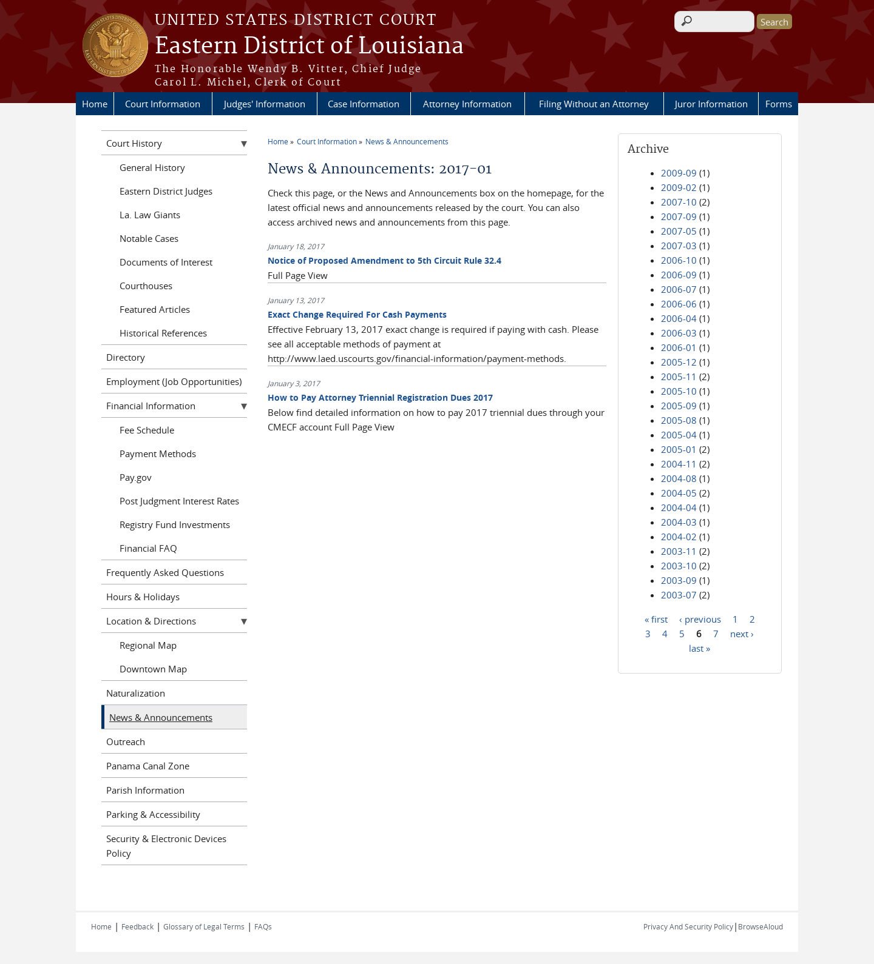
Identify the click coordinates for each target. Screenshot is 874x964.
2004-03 (679, 522)
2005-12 (679, 362)
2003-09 (679, 580)
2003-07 (679, 595)
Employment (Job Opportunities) (174, 381)
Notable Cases (149, 238)
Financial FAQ (148, 548)
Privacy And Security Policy (688, 926)
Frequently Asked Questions (165, 572)
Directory (125, 357)
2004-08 (679, 478)
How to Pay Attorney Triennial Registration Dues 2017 (380, 397)
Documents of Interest (166, 262)
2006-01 (679, 347)
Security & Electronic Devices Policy (166, 845)
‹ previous (700, 618)
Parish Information (145, 790)
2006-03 (679, 333)
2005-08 (679, 420)
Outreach (125, 741)
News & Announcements (407, 141)
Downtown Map (153, 669)
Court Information (162, 104)
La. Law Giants (150, 215)
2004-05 (679, 493)
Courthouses (146, 285)
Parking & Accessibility (153, 814)
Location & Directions (151, 621)
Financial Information (150, 406)
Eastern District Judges (166, 191)
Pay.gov (136, 477)
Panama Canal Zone (147, 766)
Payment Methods (158, 453)
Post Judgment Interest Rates (179, 501)
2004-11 (679, 464)
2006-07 (679, 289)
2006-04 (679, 318)
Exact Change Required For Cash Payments (357, 314)
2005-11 (679, 376)
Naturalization (135, 693)
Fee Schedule (147, 430)
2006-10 (679, 260)
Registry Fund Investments (175, 524)
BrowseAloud (760, 926)
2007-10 (679, 202)
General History (152, 167)
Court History (134, 143)
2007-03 (679, 245)
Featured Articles (155, 309)
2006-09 (679, 275)
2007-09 (679, 216)
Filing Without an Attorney (594, 104)
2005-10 (679, 391)
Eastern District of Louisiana (309, 47)
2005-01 (679, 449)
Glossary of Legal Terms (204, 926)
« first (656, 618)
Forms (778, 104)
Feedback (137, 926)
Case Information (363, 104)
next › (742, 633)
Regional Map (148, 645)
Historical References (163, 333)
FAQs (263, 926)
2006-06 (679, 304)
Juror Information (711, 104)
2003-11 (679, 551)
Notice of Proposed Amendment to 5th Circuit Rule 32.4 (384, 260)
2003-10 (679, 566)
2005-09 (679, 406)
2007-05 (679, 231)
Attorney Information (467, 104)
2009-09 (679, 173)
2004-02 (679, 537)
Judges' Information (264, 104)
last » (699, 647)
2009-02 (679, 187)
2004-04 (679, 507)
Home (94, 104)
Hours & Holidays (143, 597)
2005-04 (679, 435)
